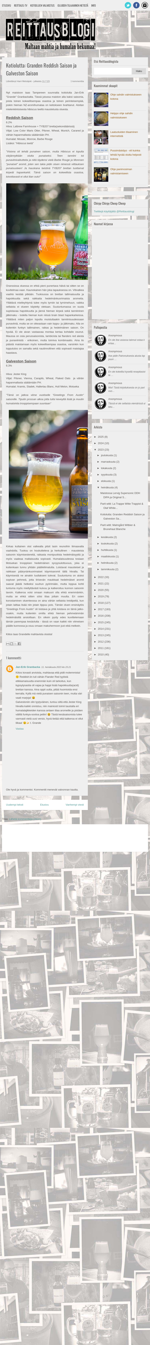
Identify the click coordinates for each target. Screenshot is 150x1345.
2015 (101, 622)
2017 (101, 609)
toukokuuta (108, 543)
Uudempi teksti (14, 804)
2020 (101, 589)
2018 (101, 602)
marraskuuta (108, 461)
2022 (101, 577)
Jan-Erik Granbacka (28, 666)
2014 (101, 628)
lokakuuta (107, 468)
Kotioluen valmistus (42, 5)
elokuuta (106, 481)
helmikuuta (107, 562)
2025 (101, 436)
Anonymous (115, 335)
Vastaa (20, 728)
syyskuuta (107, 474)
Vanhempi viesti (75, 804)
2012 (101, 641)
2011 (101, 648)
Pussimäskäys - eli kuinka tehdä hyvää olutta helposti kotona (125, 154)
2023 (101, 449)
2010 (101, 654)
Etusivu (6, 5)
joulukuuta (107, 455)
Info (93, 5)
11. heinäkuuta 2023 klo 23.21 (56, 667)
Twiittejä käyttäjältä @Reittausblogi (114, 211)
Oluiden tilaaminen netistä (73, 5)
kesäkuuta (107, 537)
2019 (101, 596)
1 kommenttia (77, 81)
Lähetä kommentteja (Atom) (25, 818)
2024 (101, 443)
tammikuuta (108, 569)
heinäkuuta (108, 487)
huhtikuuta (107, 549)
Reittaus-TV (20, 5)
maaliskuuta (108, 556)
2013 (101, 635)
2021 (101, 583)
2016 (101, 615)
